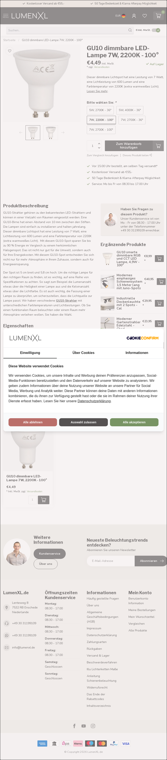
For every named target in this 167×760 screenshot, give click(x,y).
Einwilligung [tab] (30, 353)
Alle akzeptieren (134, 422)
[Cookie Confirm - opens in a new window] (142, 338)
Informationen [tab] (137, 353)
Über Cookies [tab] (83, 353)
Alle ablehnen (33, 422)
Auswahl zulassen (83, 422)
